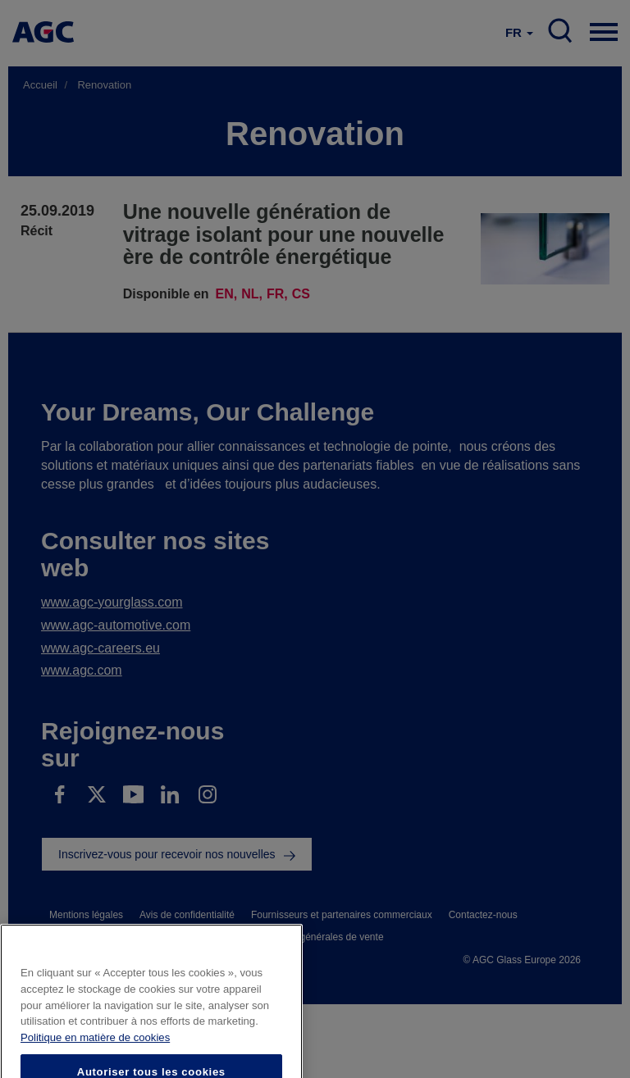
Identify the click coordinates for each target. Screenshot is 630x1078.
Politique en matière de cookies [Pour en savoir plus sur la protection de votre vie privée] (95, 1054)
